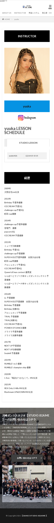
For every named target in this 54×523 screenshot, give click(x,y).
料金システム (34, 13)
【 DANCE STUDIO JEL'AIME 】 (34, 516)
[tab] (28, 143)
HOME (7, 19)
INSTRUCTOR (20, 13)
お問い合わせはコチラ (27, 458)
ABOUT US (6, 13)
